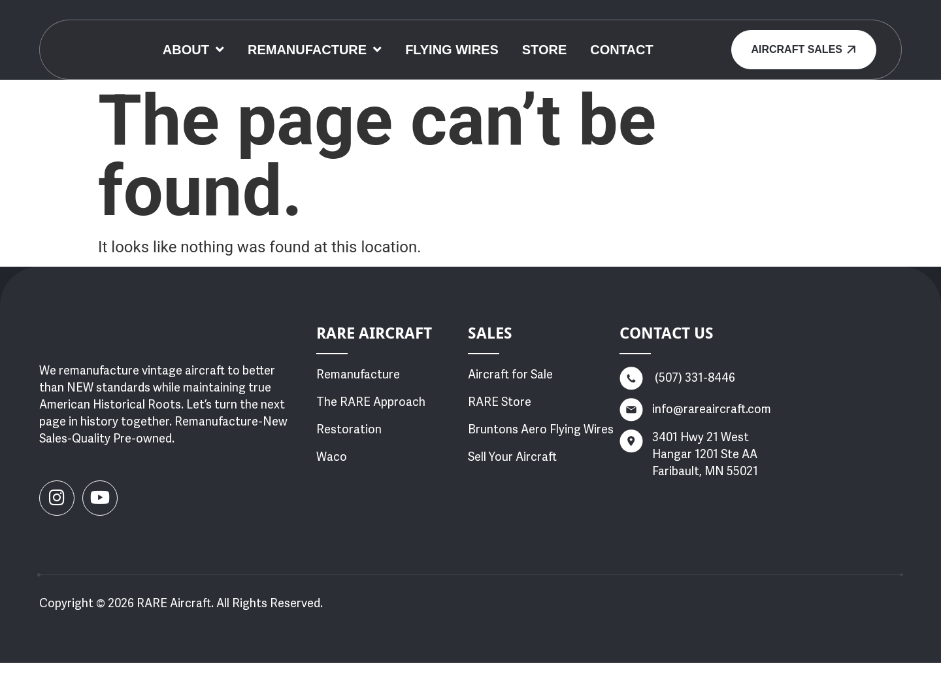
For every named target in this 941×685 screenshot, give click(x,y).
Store (660, 42)
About (309, 42)
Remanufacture (430, 42)
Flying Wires (568, 42)
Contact (492, 67)
